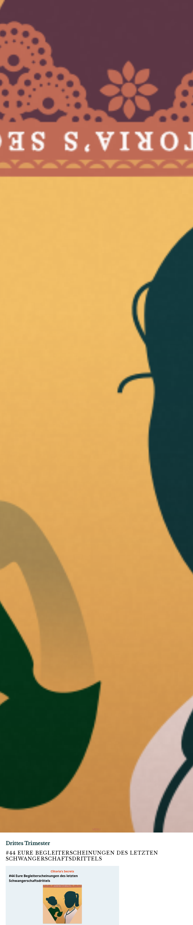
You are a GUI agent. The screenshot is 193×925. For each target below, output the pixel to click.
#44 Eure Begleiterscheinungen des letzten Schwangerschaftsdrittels (82, 856)
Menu (96, 829)
